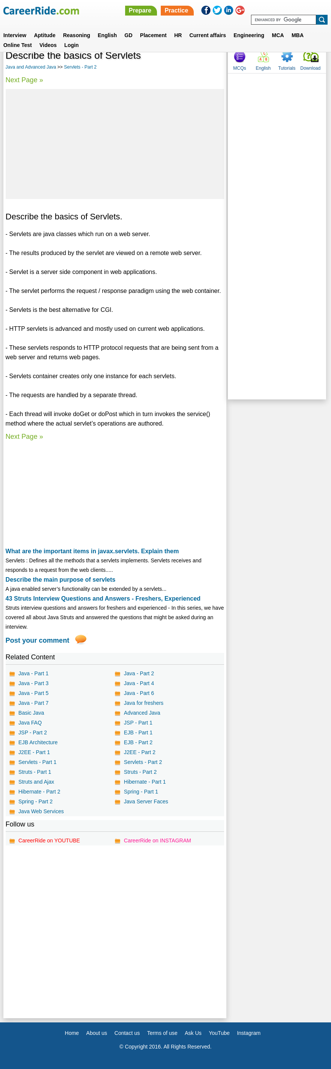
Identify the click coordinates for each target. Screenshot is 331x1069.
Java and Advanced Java (31, 67)
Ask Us (193, 1033)
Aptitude (44, 35)
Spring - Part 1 (141, 792)
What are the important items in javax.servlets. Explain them (92, 551)
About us (96, 1033)
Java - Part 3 (34, 683)
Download (310, 68)
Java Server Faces (146, 801)
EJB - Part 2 (138, 742)
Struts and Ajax (36, 782)
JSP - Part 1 (138, 723)
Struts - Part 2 (140, 772)
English (107, 35)
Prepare (140, 10)
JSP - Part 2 (33, 732)
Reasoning (76, 35)
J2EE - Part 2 (139, 752)
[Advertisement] (115, 144)
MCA (278, 35)
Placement (153, 35)
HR (178, 35)
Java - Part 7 (34, 703)
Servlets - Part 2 (80, 67)
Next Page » (24, 80)
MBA (298, 35)
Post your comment (37, 640)
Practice (176, 10)
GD (128, 35)
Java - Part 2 (139, 673)
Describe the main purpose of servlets (61, 579)
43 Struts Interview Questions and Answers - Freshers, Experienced (103, 598)
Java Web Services (41, 811)
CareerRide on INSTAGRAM (157, 840)
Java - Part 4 (139, 683)
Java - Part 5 (34, 693)
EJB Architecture (38, 742)
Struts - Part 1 (35, 772)
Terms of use (162, 1033)
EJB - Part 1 (138, 732)
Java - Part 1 (34, 673)
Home (72, 1033)
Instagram (248, 1033)
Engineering (249, 35)
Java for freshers (143, 703)
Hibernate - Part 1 (145, 782)
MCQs (239, 68)
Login (71, 45)
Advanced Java (142, 713)
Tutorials (287, 68)
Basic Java (31, 713)
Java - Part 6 (139, 693)
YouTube (219, 1033)
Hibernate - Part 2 (40, 792)
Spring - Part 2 (36, 801)
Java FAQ (30, 723)
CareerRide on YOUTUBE (49, 840)
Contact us (127, 1033)
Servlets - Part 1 (37, 762)
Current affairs (208, 35)
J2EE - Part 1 (34, 752)
